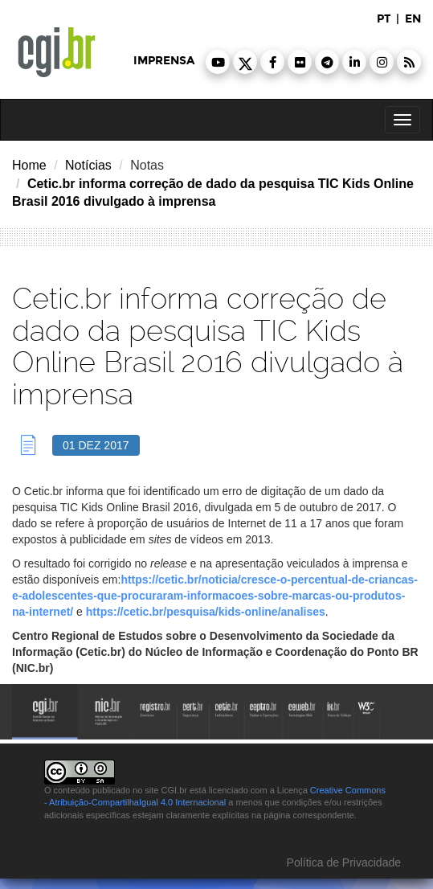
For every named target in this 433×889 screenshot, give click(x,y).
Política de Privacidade (342, 862)
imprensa (163, 61)
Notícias (88, 165)
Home (29, 165)
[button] (218, 62)
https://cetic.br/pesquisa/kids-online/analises (205, 611)
